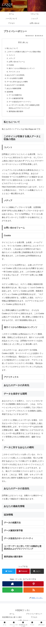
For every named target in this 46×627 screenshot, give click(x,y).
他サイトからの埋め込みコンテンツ (22, 68)
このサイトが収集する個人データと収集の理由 (24, 52)
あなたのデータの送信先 (15, 85)
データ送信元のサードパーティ (20, 102)
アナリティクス (14, 72)
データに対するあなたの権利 (17, 82)
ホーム (12, 614)
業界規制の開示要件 (16, 111)
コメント (12, 55)
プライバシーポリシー (34, 614)
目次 (20, 42)
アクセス (34, 617)
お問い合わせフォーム (17, 62)
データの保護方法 (15, 95)
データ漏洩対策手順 (16, 98)
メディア (12, 58)
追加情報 (10, 92)
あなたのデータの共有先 (15, 75)
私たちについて (12, 48)
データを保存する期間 (15, 78)
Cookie (11, 65)
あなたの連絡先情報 (14, 88)
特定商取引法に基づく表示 (12, 617)
